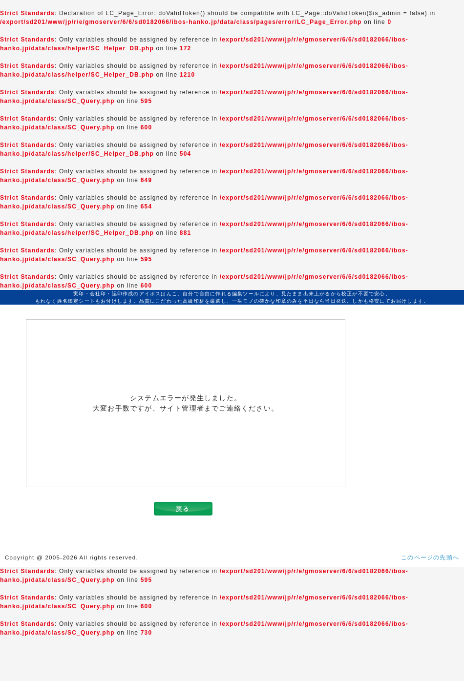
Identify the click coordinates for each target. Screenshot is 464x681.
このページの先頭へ (430, 557)
